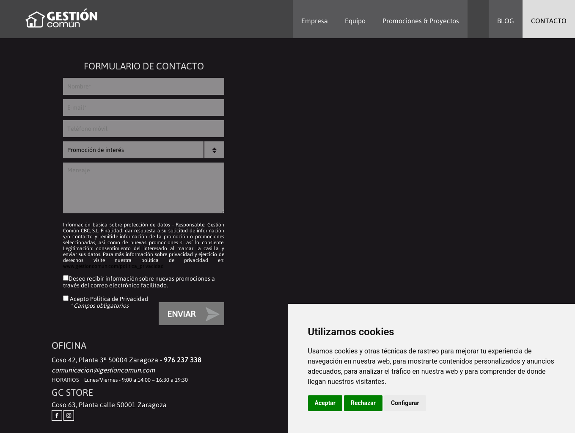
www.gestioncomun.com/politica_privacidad (113, 266)
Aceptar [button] (325, 403)
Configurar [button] (405, 403)
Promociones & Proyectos (420, 21)
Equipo (355, 21)
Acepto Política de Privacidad (108, 298)
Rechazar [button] (363, 403)
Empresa (314, 21)
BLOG (505, 21)
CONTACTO (549, 21)
